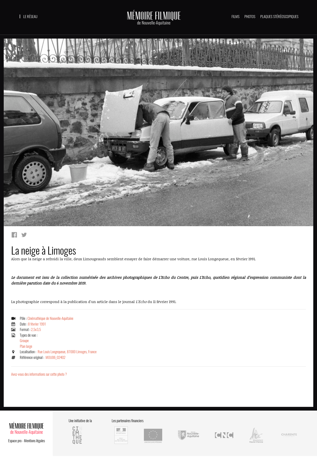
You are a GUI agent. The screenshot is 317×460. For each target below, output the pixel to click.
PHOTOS (249, 16)
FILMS (235, 16)
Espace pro (15, 440)
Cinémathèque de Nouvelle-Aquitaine (50, 318)
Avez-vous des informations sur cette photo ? (39, 374)
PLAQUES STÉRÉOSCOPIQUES (279, 16)
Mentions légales (34, 440)
